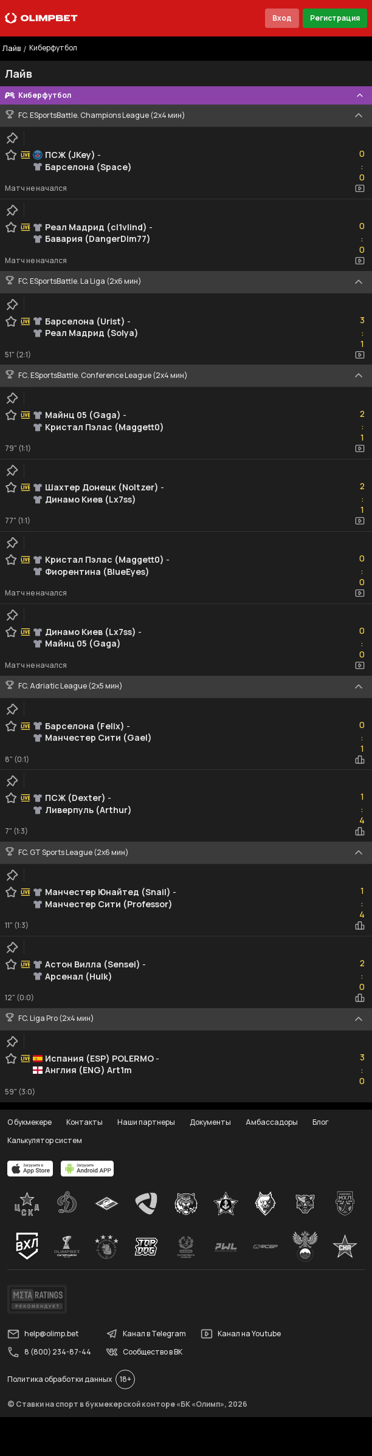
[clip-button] (12, 138)
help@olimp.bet (42, 1333)
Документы (210, 1122)
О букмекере (29, 1122)
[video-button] (360, 188)
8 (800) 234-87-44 (49, 1352)
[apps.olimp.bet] (30, 1168)
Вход (282, 18)
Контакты (84, 1122)
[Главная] (41, 18)
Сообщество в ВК (144, 1352)
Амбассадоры (272, 1122)
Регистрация (335, 18)
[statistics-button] (360, 759)
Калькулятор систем (44, 1140)
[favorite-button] (11, 155)
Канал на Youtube (241, 1333)
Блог (320, 1122)
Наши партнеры (146, 1122)
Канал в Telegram (146, 1333)
